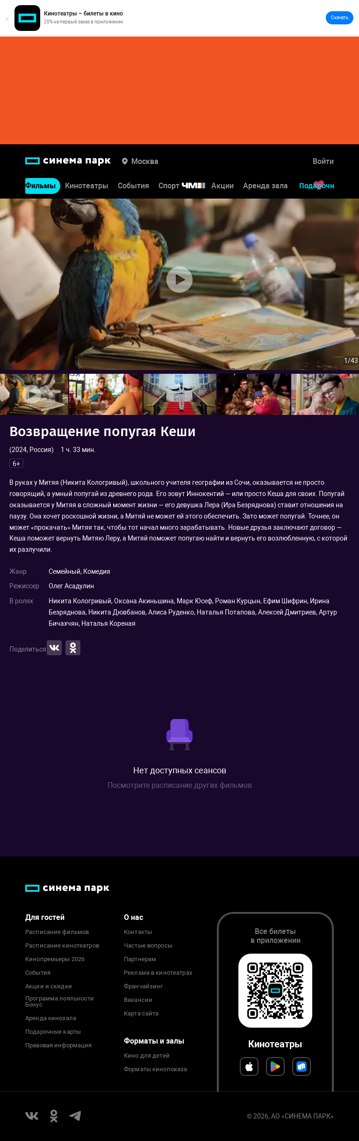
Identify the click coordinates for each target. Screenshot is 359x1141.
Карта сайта (141, 1013)
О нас (133, 917)
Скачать (339, 17)
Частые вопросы (148, 945)
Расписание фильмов (57, 932)
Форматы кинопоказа (155, 1069)
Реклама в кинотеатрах (158, 973)
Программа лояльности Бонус (59, 1001)
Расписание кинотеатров (62, 945)
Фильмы (40, 185)
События (133, 185)
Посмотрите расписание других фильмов (180, 785)
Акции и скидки (48, 986)
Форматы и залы (154, 1041)
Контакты (138, 932)
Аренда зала (265, 185)
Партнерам (140, 959)
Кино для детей (147, 1055)
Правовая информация (58, 1045)
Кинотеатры (86, 185)
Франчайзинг (143, 986)
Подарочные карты (53, 1032)
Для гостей (45, 917)
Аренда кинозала (50, 1018)
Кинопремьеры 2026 (55, 959)
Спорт (187, 185)
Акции (222, 185)
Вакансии (138, 1000)
